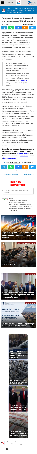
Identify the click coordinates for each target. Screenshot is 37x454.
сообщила (24, 80)
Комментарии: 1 (29, 25)
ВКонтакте (24, 156)
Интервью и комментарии (26, 243)
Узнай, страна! (30, 274)
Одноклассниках (9, 158)
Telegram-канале (22, 153)
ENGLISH (10, 2)
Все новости (28, 175)
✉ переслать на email (10, 175)
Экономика (31, 216)
